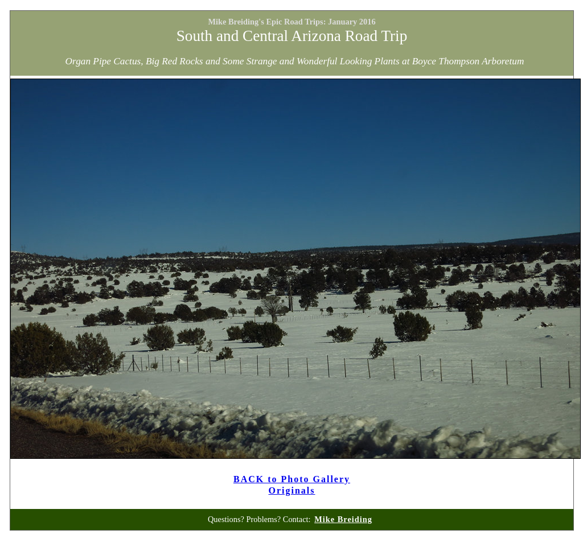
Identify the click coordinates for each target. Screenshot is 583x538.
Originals (291, 490)
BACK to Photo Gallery (291, 479)
